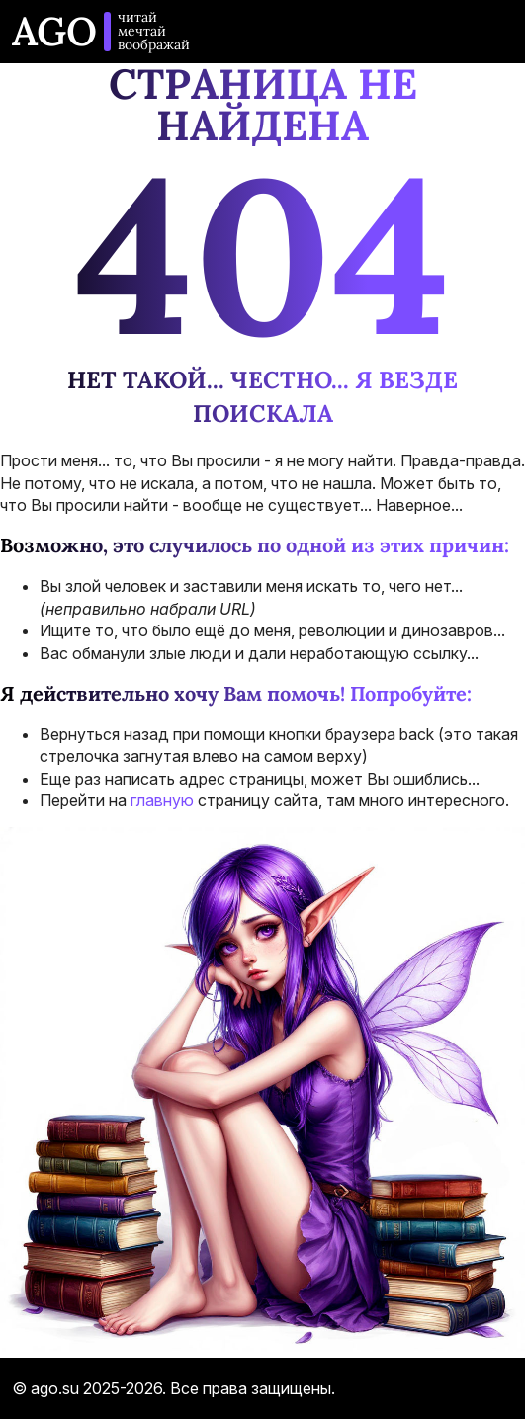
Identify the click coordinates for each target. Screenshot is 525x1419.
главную (162, 800)
